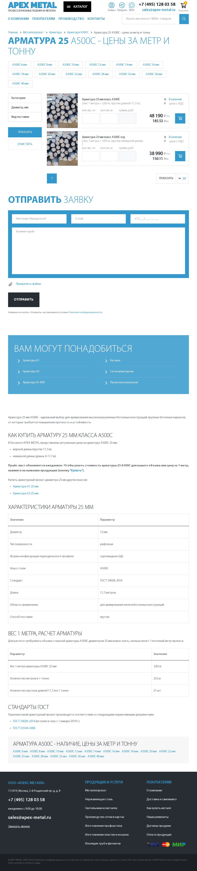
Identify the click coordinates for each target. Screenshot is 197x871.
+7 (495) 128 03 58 (157, 4)
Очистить (25, 144)
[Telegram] (122, 7)
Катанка (115, 360)
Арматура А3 (31, 371)
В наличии (175, 99)
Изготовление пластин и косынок (107, 834)
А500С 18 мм (20, 74)
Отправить (23, 299)
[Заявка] (112, 7)
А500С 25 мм (21, 756)
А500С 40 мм (20, 83)
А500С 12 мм (97, 64)
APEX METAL (32, 5)
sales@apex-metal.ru (158, 10)
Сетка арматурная (122, 371)
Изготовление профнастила (103, 826)
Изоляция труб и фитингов (103, 843)
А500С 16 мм (151, 64)
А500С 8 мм (44, 64)
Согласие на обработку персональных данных (94, 860)
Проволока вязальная (124, 382)
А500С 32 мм (127, 74)
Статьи (122, 860)
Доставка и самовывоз (162, 799)
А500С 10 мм (71, 64)
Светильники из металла (101, 808)
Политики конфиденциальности (85, 312)
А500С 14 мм (124, 64)
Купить (76, 470)
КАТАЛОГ (77, 6)
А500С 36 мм (154, 74)
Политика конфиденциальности (51, 860)
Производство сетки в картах (104, 817)
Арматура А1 (31, 360)
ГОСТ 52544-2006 (24, 728)
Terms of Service (26, 863)
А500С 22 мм (74, 74)
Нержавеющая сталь (99, 799)
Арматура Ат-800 (34, 382)
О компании (154, 790)
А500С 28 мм (100, 74)
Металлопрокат (95, 790)
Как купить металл (159, 808)
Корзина (183, 7)
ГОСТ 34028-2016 (24, 721)
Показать (25, 132)
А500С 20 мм (47, 74)
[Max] (132, 7)
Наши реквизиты (158, 817)
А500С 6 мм (19, 64)
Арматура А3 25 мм (25, 493)
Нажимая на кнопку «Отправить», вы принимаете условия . (55, 312)
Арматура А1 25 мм (25, 486)
